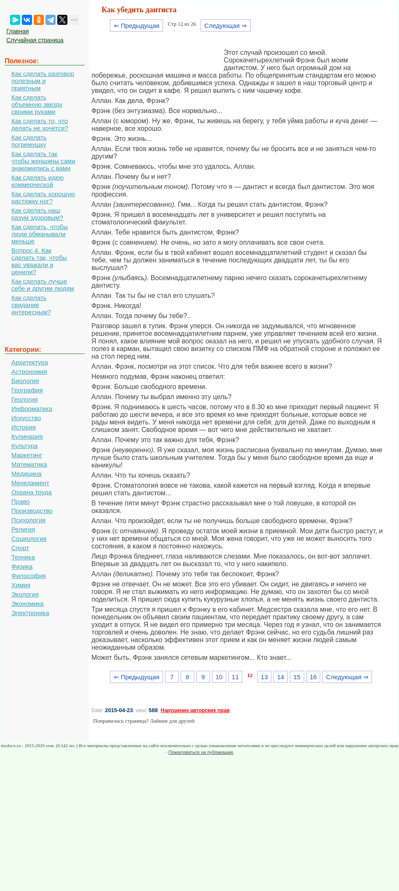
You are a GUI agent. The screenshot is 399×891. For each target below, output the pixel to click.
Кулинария (27, 436)
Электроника (30, 612)
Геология (24, 399)
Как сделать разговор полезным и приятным (42, 81)
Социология (28, 538)
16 (313, 676)
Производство (32, 510)
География (27, 390)
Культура (24, 445)
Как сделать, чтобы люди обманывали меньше (39, 234)
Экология (25, 594)
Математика (29, 464)
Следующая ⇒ (225, 25)
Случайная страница (35, 40)
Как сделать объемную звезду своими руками (36, 104)
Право (20, 501)
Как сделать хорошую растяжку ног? (43, 197)
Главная (17, 31)
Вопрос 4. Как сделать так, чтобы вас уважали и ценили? (39, 261)
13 (264, 676)
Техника (23, 557)
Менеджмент (30, 482)
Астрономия (29, 371)
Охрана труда (31, 492)
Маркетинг (26, 455)
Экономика (27, 603)
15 (296, 676)
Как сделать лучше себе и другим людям (42, 285)
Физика (21, 566)
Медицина (26, 473)
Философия (28, 575)
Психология (28, 520)
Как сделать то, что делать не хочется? (39, 124)
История (23, 427)
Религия (23, 529)
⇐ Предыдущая (137, 25)
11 (235, 676)
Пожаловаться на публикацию (201, 752)
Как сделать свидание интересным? (31, 305)
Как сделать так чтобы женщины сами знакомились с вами (43, 161)
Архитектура (29, 362)
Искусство (26, 417)
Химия (20, 585)
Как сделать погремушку (28, 141)
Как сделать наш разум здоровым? (37, 214)
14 (280, 676)
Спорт (20, 547)
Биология (25, 380)
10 (218, 676)
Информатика (31, 408)
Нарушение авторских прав (195, 710)
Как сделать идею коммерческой (37, 181)
